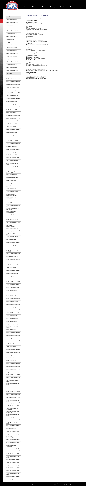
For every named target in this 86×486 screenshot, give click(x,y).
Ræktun (44, 6)
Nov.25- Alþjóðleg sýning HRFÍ (13, 84)
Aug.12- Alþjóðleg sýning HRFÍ (13, 369)
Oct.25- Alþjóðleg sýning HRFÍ (12, 87)
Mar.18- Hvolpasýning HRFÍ (12, 245)
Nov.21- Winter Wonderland (12, 177)
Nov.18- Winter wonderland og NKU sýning (12, 217)
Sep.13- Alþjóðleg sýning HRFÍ (13, 355)
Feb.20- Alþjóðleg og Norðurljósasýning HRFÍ (11, 195)
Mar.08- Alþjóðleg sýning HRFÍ (13, 425)
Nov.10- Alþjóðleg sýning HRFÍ (13, 394)
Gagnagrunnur (54, 6)
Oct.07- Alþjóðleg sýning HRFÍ (12, 431)
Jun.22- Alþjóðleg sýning (11, 168)
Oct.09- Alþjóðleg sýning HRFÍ (12, 405)
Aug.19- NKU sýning (10, 202)
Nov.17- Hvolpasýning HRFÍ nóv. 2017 (12, 251)
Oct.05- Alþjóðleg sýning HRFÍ (12, 453)
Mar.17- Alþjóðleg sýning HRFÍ (13, 270)
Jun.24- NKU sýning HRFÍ (11, 123)
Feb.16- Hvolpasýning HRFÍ (12, 301)
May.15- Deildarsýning (11, 329)
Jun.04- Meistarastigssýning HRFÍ (12, 466)
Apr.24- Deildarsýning (11, 126)
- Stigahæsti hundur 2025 (11, 64)
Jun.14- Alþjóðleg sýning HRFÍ (13, 340)
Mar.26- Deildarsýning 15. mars (13, 75)
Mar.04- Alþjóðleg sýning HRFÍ (13, 467)
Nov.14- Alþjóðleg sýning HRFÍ (13, 335)
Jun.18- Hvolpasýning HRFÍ (12, 236)
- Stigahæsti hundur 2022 (11, 33)
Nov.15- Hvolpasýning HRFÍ (12, 307)
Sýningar (35, 6)
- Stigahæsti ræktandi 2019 (12, 44)
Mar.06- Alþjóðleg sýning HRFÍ (13, 450)
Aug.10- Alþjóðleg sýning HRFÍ (13, 397)
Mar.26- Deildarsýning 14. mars (13, 78)
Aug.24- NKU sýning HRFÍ (12, 121)
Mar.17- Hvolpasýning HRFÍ (12, 273)
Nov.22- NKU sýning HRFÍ (11, 154)
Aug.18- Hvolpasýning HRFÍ (12, 228)
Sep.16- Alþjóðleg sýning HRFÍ (13, 281)
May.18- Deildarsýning (11, 239)
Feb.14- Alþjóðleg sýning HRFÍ (13, 349)
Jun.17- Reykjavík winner (11, 261)
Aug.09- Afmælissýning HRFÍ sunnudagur (12, 409)
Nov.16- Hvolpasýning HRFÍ (12, 278)
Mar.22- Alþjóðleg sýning (11, 174)
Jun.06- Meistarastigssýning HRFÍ (12, 449)
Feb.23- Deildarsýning (11, 152)
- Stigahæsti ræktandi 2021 (12, 30)
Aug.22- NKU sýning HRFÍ (12, 160)
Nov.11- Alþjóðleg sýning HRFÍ (13, 377)
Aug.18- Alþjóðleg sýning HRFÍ (13, 222)
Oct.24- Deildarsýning (11, 112)
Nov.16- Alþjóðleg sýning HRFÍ (13, 276)
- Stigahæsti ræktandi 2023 (12, 53)
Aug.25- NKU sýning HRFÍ (12, 95)
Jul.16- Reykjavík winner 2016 (12, 287)
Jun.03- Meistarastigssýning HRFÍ (12, 474)
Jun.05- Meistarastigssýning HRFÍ (12, 457)
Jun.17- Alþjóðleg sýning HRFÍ (13, 259)
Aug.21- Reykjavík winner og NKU (12, 186)
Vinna (25, 6)
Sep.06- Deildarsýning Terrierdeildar (11, 446)
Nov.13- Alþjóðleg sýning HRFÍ (13, 352)
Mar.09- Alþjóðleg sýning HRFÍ (13, 417)
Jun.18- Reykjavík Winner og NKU (12, 234)
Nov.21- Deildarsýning (11, 180)
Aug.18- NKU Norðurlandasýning (10, 226)
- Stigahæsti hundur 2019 (11, 47)
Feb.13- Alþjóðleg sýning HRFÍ (13, 363)
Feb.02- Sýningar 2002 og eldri (13, 479)
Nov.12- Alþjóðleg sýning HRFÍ (13, 366)
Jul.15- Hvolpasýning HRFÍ (12, 318)
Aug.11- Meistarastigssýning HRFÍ (12, 381)
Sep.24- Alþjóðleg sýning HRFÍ (13, 115)
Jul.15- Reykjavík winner (11, 315)
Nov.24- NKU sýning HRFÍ (11, 109)
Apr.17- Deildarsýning (11, 267)
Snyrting (62, 6)
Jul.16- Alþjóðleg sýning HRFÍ (12, 284)
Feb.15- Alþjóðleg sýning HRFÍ (13, 332)
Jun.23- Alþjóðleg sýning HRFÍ (13, 143)
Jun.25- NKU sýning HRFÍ (11, 101)
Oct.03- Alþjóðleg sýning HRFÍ (12, 470)
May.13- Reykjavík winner (11, 357)
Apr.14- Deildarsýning (11, 346)
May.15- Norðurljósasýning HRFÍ (12, 325)
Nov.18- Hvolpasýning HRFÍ (12, 219)
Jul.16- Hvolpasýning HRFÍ (12, 290)
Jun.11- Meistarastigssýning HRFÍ (12, 384)
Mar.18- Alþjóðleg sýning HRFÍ (13, 242)
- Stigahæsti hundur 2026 (11, 67)
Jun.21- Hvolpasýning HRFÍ (12, 191)
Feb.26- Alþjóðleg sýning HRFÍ (13, 81)
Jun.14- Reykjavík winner (11, 343)
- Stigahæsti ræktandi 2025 (12, 61)
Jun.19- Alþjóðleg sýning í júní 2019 (13, 206)
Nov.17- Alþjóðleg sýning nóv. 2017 (12, 248)
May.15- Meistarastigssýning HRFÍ (12, 327)
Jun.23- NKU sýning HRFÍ (11, 146)
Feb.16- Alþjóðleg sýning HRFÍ (13, 298)
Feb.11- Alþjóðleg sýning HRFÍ (13, 391)
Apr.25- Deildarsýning (11, 104)
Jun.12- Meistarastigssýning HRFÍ (12, 372)
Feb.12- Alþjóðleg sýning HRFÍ (13, 374)
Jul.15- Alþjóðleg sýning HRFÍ (12, 312)
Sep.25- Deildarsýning (11, 89)
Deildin (72, 6)
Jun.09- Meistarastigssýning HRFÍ (12, 415)
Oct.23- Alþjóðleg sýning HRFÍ (12, 135)
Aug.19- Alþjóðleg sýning (11, 199)
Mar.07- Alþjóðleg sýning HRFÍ (13, 439)
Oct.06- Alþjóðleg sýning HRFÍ (12, 442)
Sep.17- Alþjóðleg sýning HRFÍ (13, 253)
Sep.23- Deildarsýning (11, 137)
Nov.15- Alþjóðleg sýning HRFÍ (13, 304)
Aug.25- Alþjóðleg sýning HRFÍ (13, 92)
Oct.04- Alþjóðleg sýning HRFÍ (12, 462)
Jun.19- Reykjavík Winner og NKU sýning (12, 209)
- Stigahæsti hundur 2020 (11, 19)
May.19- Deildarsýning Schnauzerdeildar (11, 212)
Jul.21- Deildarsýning (11, 188)
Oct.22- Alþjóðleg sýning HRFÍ (12, 157)
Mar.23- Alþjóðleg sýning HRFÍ (13, 149)
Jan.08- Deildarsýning (11, 428)
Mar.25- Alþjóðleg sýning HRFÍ (13, 106)
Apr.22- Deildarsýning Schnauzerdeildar (11, 172)
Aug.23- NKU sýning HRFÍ (12, 140)
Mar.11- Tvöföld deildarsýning (12, 386)
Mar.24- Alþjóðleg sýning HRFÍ (13, 129)
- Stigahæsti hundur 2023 (11, 50)
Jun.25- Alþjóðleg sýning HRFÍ (13, 98)
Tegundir (81, 6)
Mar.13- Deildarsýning (11, 360)
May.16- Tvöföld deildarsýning (12, 293)
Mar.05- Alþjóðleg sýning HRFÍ (13, 459)
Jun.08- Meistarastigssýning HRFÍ (12, 423)
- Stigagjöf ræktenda (10, 42)
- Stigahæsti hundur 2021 (11, 27)
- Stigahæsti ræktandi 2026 (12, 70)
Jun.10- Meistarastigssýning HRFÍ (12, 401)
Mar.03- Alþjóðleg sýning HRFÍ (13, 476)
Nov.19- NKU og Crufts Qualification (11, 198)
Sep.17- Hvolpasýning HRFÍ (12, 256)
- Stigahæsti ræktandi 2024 (12, 58)
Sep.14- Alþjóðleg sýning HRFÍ (13, 338)
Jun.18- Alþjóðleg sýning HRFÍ (13, 230)
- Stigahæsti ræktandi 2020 (12, 22)
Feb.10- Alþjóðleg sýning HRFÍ (13, 402)
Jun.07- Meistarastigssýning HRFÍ (12, 434)
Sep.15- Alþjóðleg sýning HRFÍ (13, 309)
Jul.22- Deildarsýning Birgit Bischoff (12, 167)
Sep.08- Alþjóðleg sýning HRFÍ (13, 419)
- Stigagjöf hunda (10, 39)
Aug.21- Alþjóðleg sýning (11, 183)
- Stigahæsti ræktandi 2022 (12, 36)
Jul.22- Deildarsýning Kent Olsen (12, 164)
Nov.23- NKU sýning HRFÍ (11, 132)
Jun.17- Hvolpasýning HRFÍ (12, 264)
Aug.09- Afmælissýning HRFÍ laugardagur (12, 412)
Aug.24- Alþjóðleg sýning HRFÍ (13, 118)
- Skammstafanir (10, 25)
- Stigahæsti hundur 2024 (11, 56)
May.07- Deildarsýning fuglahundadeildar (11, 437)
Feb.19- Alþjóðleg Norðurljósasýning (10, 215)
